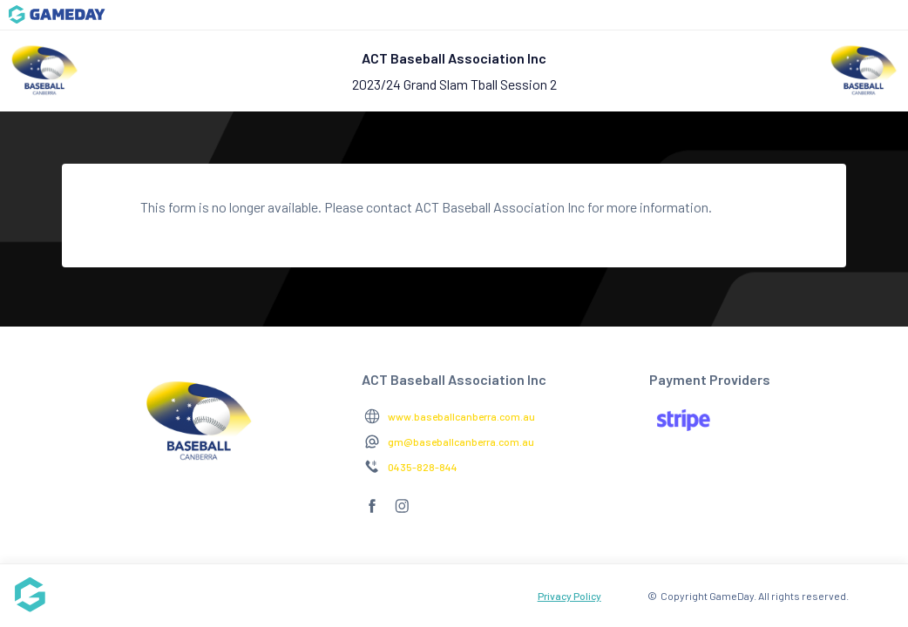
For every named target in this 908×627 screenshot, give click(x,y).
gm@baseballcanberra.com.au (461, 441)
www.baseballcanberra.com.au (461, 416)
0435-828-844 (422, 467)
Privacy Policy (569, 596)
